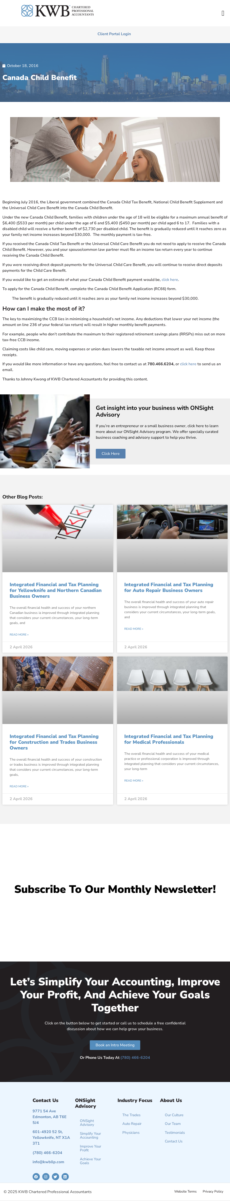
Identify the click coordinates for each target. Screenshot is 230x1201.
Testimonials (175, 1132)
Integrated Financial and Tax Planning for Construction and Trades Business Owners (54, 742)
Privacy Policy (213, 1191)
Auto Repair (131, 1123)
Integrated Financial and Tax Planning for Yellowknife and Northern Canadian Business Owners (56, 590)
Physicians (130, 1132)
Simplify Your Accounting (90, 1135)
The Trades (131, 1115)
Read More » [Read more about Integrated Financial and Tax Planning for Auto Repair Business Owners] (133, 629)
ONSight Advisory (87, 1122)
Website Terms (185, 1191)
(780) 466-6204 (135, 1057)
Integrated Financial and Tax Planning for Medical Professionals (168, 739)
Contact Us (173, 1141)
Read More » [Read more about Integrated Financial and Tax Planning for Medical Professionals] (133, 781)
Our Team (173, 1123)
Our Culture (174, 1115)
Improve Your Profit (90, 1148)
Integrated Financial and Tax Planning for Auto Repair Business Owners (168, 587)
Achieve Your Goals (90, 1161)
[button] (223, 13)
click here (170, 279)
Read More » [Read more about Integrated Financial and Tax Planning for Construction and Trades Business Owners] (19, 786)
